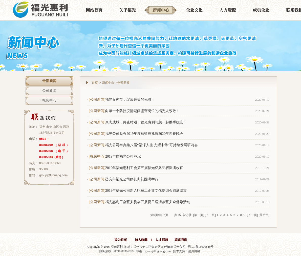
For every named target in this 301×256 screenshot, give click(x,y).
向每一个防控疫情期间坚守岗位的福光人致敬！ (142, 111)
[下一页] (252, 215)
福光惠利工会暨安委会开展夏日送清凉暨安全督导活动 (147, 202)
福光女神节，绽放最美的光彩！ (130, 99)
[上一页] (210, 215)
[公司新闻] (97, 99)
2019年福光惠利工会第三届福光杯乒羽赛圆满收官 (144, 168)
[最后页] (264, 215)
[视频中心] (97, 156)
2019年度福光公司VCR (123, 156)
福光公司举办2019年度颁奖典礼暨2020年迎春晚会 (144, 134)
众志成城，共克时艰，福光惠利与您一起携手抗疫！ (146, 122)
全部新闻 (49, 81)
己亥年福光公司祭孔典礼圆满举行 (131, 179)
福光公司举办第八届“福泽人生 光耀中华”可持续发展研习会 (151, 145)
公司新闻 (49, 91)
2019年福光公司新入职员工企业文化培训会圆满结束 (146, 191)
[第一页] (198, 215)
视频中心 (49, 100)
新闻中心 (108, 82)
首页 (95, 82)
